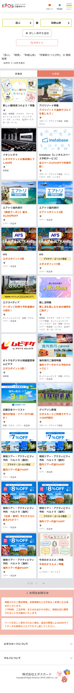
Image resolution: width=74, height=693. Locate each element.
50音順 (55, 73)
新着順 (18, 73)
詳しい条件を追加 (37, 33)
